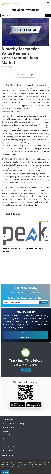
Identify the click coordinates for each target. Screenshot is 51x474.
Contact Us (5, 431)
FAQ (3, 439)
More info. (37, 467)
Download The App (8, 435)
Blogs (3, 442)
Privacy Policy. (18, 464)
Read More (25, 370)
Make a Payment (7, 450)
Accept (5, 472)
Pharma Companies (8, 427)
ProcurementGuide (8, 446)
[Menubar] (48, 3)
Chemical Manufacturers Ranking (13, 424)
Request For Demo (25, 337)
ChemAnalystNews (25, 10)
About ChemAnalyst (8, 420)
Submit (43, 302)
